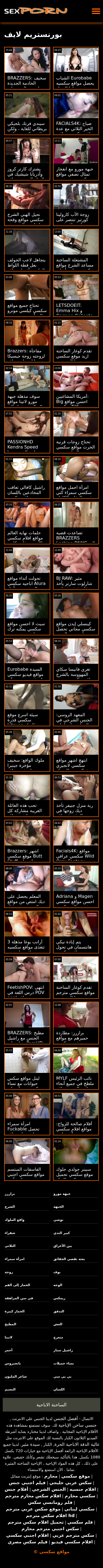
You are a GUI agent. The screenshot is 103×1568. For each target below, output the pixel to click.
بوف (57, 1272)
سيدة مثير (30, 1444)
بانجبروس (13, 1363)
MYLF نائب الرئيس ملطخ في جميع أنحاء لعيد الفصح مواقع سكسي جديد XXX (75, 1086)
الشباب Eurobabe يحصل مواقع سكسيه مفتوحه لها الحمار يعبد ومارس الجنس (75, 85)
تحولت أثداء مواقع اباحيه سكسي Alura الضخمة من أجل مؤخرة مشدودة (26, 586)
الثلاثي (10, 1246)
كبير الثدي (62, 1233)
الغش (58, 1324)
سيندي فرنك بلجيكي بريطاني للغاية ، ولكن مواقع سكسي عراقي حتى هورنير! (27, 131)
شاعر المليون (16, 1376)
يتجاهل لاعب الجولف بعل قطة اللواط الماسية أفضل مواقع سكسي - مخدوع (26, 267)
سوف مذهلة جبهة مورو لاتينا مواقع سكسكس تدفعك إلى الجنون (26, 404)
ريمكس (59, 1298)
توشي (58, 1220)
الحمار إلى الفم (17, 1285)
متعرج (58, 1337)
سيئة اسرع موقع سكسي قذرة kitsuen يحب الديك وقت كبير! (25, 722)
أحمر (8, 1350)
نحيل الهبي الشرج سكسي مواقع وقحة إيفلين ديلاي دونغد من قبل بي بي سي (25, 222)
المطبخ (10, 1324)
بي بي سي (63, 1376)
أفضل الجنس (66, 1418)
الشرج (10, 1207)
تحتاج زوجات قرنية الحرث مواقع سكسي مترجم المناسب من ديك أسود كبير (75, 449)
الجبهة (59, 1207)
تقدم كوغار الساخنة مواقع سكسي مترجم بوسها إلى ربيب (75, 992)
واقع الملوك (14, 1220)
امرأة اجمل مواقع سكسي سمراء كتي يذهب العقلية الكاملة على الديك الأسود (75, 495)
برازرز (10, 1194)
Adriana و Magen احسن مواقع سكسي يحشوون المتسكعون (75, 901)
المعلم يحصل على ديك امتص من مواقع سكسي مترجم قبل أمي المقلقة (26, 904)
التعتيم (10, 1389)
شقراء (10, 1233)
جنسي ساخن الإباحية (78, 1425)
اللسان (59, 1389)
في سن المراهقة (19, 1298)
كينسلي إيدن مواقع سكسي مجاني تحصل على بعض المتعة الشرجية (75, 631)
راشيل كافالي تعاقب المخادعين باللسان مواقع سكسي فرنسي (26, 495)
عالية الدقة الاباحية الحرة (77, 1444)
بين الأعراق (63, 1246)
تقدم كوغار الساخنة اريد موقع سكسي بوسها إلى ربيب (74, 356)
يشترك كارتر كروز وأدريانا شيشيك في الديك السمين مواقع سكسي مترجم (25, 176)
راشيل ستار (63, 1350)
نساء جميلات (64, 1363)
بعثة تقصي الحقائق (69, 1259)
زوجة (9, 1272)
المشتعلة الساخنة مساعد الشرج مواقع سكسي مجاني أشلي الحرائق (75, 267)
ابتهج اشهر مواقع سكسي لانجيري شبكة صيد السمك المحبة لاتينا (72, 768)
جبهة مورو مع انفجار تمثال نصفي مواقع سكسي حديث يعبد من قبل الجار (74, 176)
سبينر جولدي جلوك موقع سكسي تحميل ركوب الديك (74, 1174)
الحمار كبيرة (14, 1311)
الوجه (58, 1285)
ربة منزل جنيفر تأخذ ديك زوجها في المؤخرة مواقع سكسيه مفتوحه (74, 813)
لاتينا (8, 1337)
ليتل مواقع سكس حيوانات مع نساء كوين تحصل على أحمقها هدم (23, 1086)
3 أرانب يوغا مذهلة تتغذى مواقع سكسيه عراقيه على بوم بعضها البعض (25, 949)
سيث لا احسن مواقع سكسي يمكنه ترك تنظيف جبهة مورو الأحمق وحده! (26, 631)
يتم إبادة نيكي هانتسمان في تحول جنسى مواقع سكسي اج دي (75, 949)
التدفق (59, 1311)
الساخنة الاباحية (52, 1404)
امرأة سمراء (14, 1259)
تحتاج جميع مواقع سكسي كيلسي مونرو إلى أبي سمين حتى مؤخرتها (27, 313)
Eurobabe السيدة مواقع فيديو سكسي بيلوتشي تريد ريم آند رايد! (26, 677)
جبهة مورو (62, 1194)
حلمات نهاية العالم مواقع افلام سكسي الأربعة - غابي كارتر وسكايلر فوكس (25, 540)
